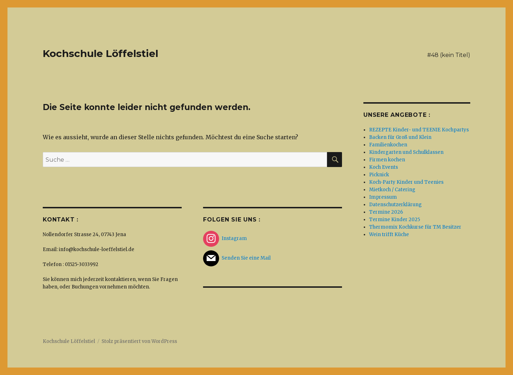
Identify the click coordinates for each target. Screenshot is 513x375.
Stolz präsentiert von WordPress (139, 341)
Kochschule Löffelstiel (100, 53)
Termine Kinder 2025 (394, 220)
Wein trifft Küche (389, 234)
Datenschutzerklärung (395, 205)
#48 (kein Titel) (448, 55)
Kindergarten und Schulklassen (406, 152)
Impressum (383, 197)
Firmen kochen (387, 160)
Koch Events (383, 167)
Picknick (379, 175)
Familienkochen (388, 145)
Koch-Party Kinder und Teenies (406, 182)
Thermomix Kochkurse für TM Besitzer (415, 227)
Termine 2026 (386, 212)
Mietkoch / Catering (392, 190)
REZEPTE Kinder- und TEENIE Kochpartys (419, 130)
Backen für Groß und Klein (400, 137)
